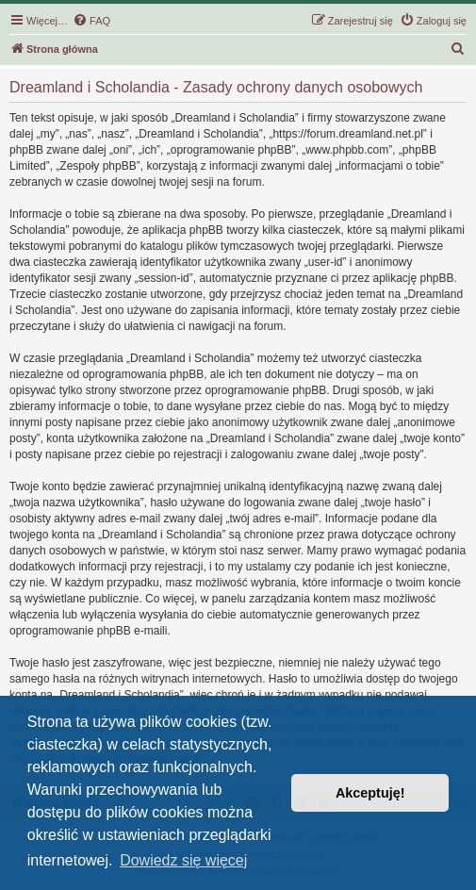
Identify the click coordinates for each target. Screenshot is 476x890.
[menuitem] (91, 20)
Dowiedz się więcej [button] (183, 860)
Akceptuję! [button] (370, 792)
